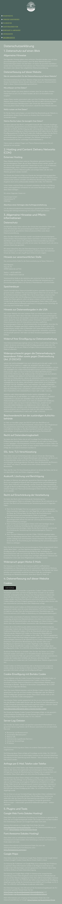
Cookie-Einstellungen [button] (9, 588)
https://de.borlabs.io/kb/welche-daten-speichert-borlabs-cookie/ (25, 709)
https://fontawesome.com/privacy (15, 850)
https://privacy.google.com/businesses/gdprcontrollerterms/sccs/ (25, 894)
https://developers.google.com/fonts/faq (17, 827)
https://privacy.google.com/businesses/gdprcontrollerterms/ (24, 892)
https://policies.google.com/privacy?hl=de (23, 829)
